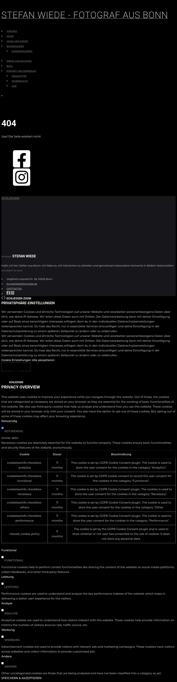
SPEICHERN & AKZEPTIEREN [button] (21, 678)
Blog (10, 66)
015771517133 (14, 288)
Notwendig (13, 431)
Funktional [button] (9, 550)
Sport (10, 36)
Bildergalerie (15, 46)
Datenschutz (20, 81)
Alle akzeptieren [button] (43, 360)
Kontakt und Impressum (21, 71)
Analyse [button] (6, 603)
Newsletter (19, 76)
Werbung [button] (8, 630)
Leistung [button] (7, 576)
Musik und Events (17, 41)
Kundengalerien (22, 51)
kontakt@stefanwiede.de (22, 283)
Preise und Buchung (19, 61)
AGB (14, 86)
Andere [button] (6, 656)
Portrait (12, 31)
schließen (10, 198)
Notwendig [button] (9, 421)
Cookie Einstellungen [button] (16, 360)
